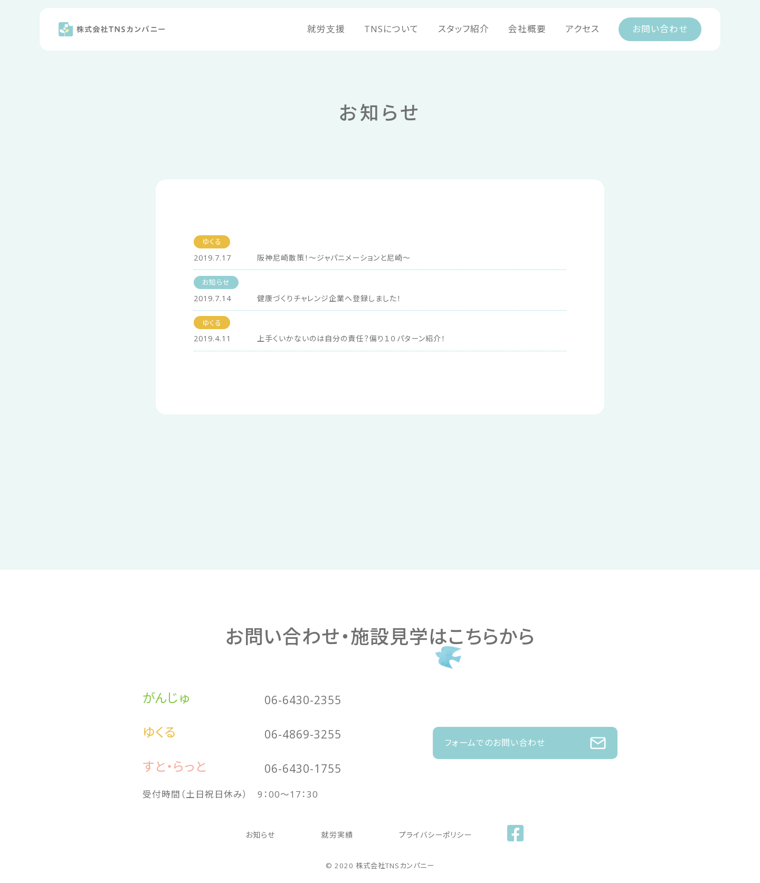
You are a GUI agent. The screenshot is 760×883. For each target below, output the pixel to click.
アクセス (582, 29)
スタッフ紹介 (463, 29)
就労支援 (326, 29)
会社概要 (527, 29)
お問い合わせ (660, 29)
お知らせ (270, 832)
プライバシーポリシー (420, 832)
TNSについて (391, 29)
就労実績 (332, 832)
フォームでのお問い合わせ (525, 737)
